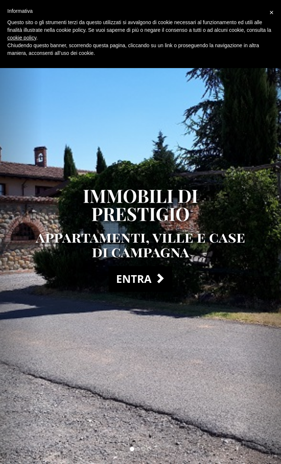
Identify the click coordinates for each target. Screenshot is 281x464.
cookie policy (21, 38)
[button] (21, 232)
